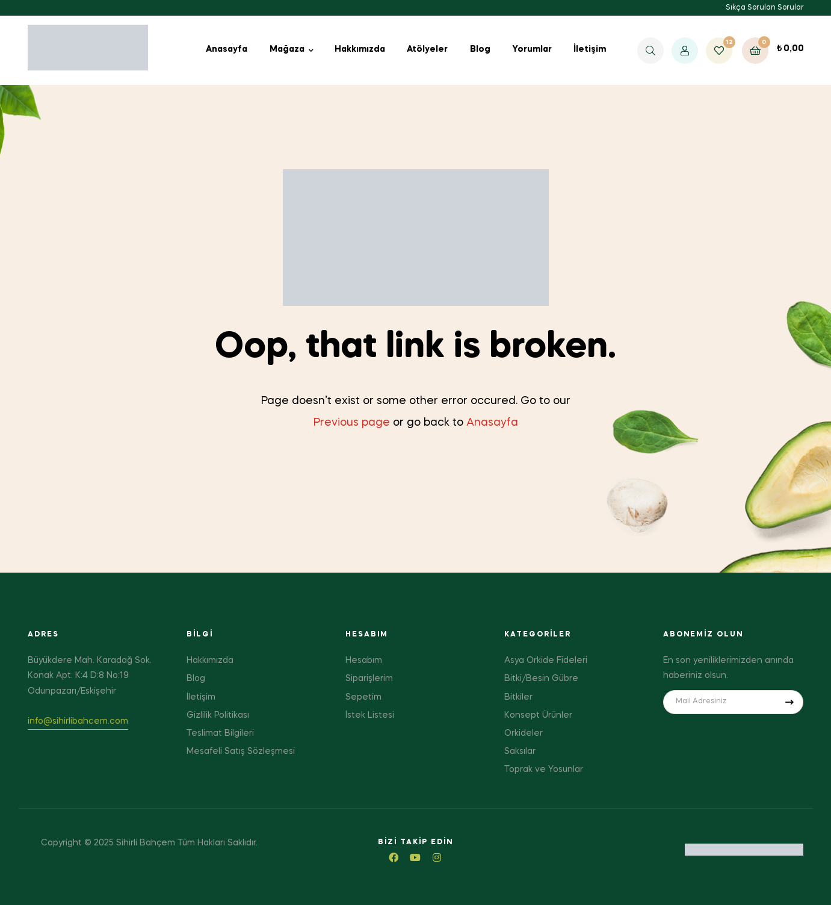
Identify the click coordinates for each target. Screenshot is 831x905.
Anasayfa (492, 422)
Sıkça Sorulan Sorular (765, 7)
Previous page (352, 422)
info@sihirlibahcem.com (78, 721)
